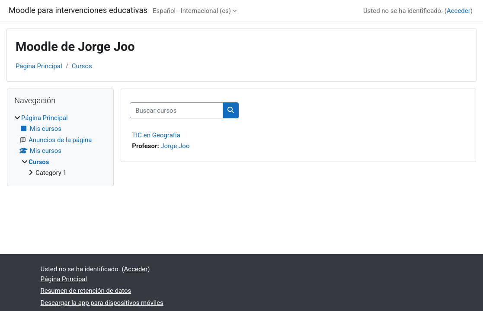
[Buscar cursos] (176, 110)
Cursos (82, 66)
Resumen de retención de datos (86, 291)
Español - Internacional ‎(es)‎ (192, 11)
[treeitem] (60, 145)
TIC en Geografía (156, 135)
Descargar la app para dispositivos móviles (102, 303)
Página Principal (39, 66)
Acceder (458, 11)
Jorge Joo (174, 146)
